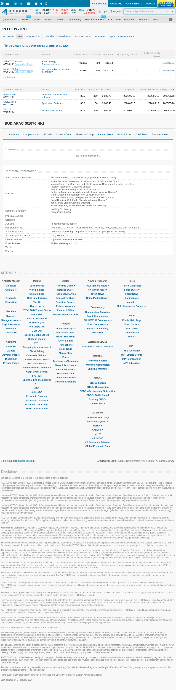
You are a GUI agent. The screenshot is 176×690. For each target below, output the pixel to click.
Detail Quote (168, 63)
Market (97, 425)
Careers (11, 350)
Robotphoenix (10, 94)
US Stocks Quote (97, 421)
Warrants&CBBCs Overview (97, 346)
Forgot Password (11, 324)
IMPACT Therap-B (12, 61)
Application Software (52, 103)
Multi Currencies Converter (132, 306)
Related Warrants (65, 306)
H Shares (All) (36, 322)
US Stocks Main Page (97, 417)
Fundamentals (65, 373)
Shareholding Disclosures (37, 380)
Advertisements (11, 354)
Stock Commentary (97, 316)
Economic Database (37, 400)
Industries (36, 314)
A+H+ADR (36, 392)
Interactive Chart (65, 298)
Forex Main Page (132, 285)
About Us (11, 346)
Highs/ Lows (37, 306)
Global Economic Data (97, 446)
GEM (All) (37, 330)
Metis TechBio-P (11, 69)
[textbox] (149, 11)
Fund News (132, 328)
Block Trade (65, 349)
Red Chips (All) (37, 326)
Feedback (11, 328)
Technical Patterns (65, 377)
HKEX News (97, 294)
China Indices (36, 294)
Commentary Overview (97, 312)
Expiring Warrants (97, 369)
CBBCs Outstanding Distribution (98, 391)
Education (11, 302)
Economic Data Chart (37, 404)
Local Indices (37, 285)
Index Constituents (36, 318)
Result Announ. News (37, 359)
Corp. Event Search (36, 371)
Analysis (97, 429)
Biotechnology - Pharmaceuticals (49, 63)
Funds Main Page (131, 320)
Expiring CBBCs (97, 399)
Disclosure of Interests (65, 361)
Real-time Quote (65, 285)
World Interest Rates (37, 408)
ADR (36, 388)
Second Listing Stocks (37, 335)
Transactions (65, 344)
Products (11, 298)
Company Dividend (36, 355)
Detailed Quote (65, 289)
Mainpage (11, 285)
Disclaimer (11, 359)
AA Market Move (65, 369)
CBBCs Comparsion (98, 387)
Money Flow (65, 353)
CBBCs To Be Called (97, 395)
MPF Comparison (131, 359)
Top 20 (37, 302)
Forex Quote (132, 289)
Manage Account (11, 320)
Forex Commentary (97, 328)
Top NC (7, 109)
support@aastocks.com (22, 460)
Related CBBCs (65, 310)
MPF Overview (132, 350)
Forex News (131, 294)
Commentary (132, 298)
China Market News (97, 298)
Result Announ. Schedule (37, 367)
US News (97, 438)
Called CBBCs (97, 403)
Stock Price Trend (65, 336)
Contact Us (11, 332)
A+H (36, 384)
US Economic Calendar (97, 442)
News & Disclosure (65, 365)
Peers (65, 357)
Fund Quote (131, 324)
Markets (132, 302)
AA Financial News (97, 285)
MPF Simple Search (132, 354)
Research (97, 332)
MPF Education (131, 363)
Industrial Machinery (52, 110)
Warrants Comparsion (98, 364)
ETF (37, 343)
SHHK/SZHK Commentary (98, 320)
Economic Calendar (37, 396)
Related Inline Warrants (65, 314)
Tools (132, 336)
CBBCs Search (97, 383)
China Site (11, 289)
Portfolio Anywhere (65, 381)
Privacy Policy (11, 363)
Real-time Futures (37, 298)
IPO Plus (37, 375)
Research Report (37, 363)
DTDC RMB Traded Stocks (37, 310)
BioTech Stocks (37, 339)
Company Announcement (37, 347)
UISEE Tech (9, 101)
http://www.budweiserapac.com (66, 239)
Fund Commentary (97, 324)
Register (11, 316)
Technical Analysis (65, 294)
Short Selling (37, 351)
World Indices (36, 289)
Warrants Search (98, 360)
